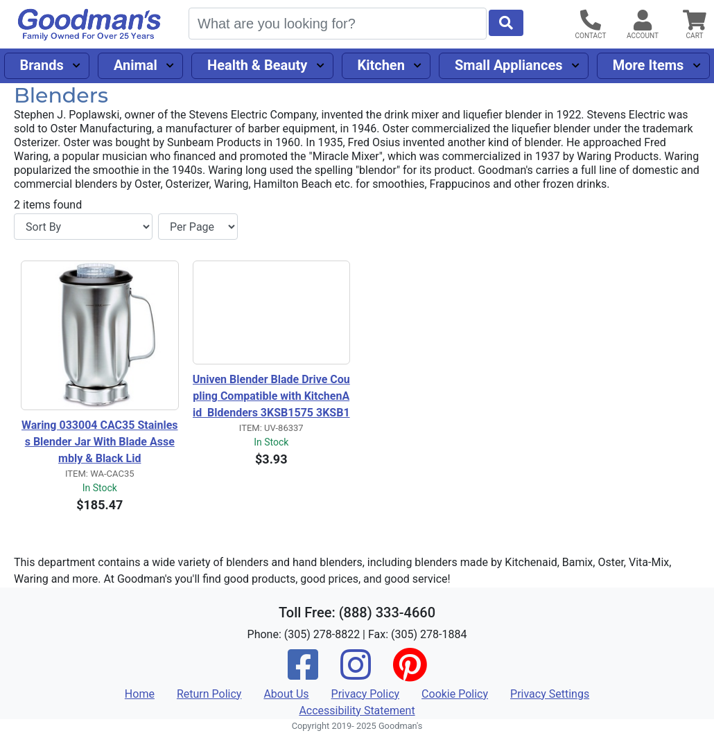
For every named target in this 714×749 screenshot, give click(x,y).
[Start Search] (506, 23)
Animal (135, 65)
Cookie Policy (454, 693)
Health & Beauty (257, 65)
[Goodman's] (89, 24)
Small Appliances (509, 65)
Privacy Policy (365, 693)
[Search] (338, 23)
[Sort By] (83, 226)
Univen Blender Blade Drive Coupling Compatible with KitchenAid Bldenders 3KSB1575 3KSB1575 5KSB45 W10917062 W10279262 (271, 397)
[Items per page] (198, 226)
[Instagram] (355, 673)
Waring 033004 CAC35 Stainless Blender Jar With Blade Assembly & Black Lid (99, 441)
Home (140, 693)
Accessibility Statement (357, 710)
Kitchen (380, 65)
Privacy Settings (549, 693)
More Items (648, 65)
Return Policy (209, 693)
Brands (42, 65)
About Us (285, 693)
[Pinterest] (409, 673)
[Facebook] (303, 673)
